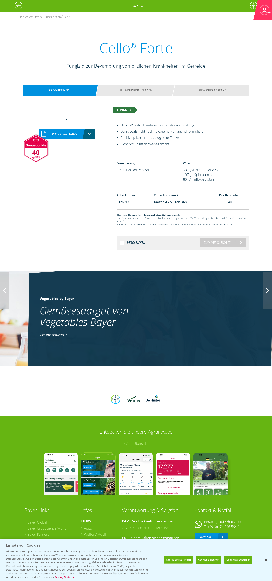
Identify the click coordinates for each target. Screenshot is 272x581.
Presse (32, 527)
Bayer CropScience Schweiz (48, 521)
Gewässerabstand (213, 90)
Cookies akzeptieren (238, 559)
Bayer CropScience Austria (47, 515)
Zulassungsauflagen (136, 90)
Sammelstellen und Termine (146, 503)
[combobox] (67, 130)
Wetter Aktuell (95, 509)
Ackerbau (91, 527)
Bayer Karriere (38, 509)
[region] (136, 560)
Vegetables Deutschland (46, 533)
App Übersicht (137, 418)
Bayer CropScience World (47, 503)
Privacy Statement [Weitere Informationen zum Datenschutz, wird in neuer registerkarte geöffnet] (66, 577)
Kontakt (205, 512)
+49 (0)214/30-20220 (223, 528)
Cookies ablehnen (208, 559)
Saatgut (90, 533)
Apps (88, 503)
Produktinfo (59, 90)
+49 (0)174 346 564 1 (223, 502)
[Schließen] (266, 560)
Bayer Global (37, 497)
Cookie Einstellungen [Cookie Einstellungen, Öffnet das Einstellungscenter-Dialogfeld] (178, 559)
